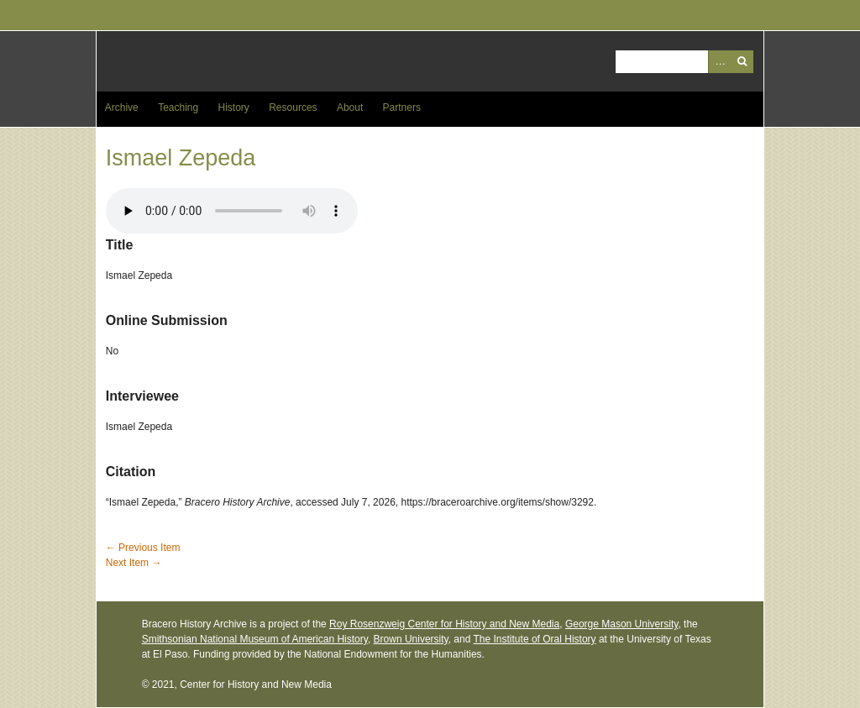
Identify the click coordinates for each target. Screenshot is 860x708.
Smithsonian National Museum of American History (255, 639)
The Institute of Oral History (535, 639)
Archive (122, 107)
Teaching (178, 107)
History (233, 107)
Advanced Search (719, 61)
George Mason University (622, 624)
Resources (293, 107)
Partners (402, 107)
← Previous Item (143, 547)
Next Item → (134, 563)
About (350, 107)
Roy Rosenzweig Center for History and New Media (444, 624)
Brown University (411, 639)
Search (742, 61)
